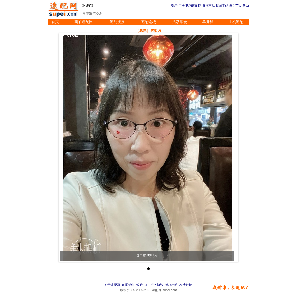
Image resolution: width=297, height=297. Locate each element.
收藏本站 (222, 5)
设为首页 (235, 5)
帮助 (246, 5)
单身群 (207, 22)
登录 (174, 5)
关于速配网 (112, 285)
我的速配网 (193, 5)
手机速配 (236, 22)
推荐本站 (208, 5)
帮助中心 (142, 285)
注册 (181, 5)
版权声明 (171, 285)
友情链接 (185, 285)
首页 (55, 22)
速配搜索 (117, 22)
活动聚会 (179, 22)
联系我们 (128, 285)
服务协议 (157, 285)
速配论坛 (148, 22)
